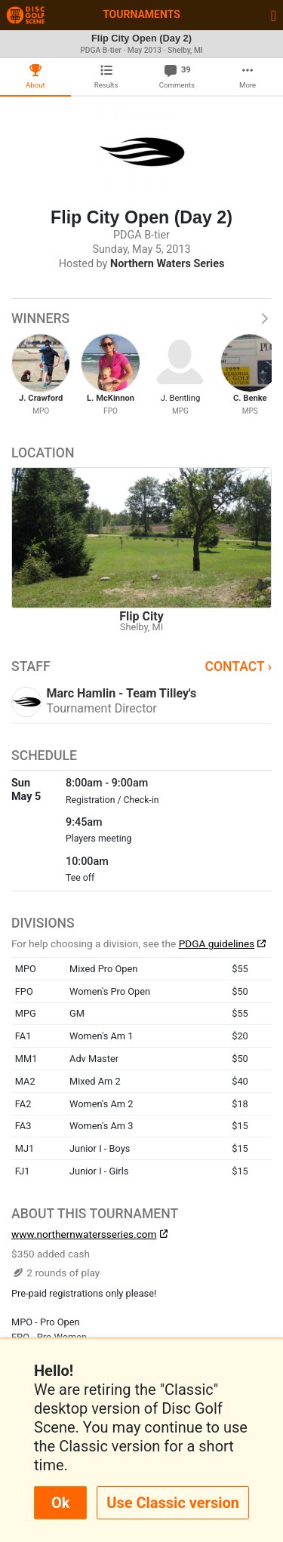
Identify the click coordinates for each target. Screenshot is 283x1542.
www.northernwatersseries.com (83, 1234)
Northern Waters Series (167, 263)
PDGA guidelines (217, 943)
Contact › (238, 666)
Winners (141, 318)
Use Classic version (172, 1503)
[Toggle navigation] (273, 15)
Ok (60, 1503)
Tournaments (141, 14)
